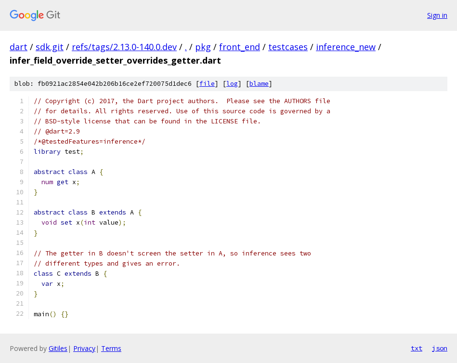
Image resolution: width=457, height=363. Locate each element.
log (232, 84)
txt (416, 348)
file (207, 84)
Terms (111, 348)
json (439, 348)
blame (259, 84)
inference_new (346, 47)
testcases (288, 47)
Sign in (437, 15)
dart (18, 47)
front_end (239, 47)
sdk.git (50, 47)
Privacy (84, 348)
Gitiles (58, 348)
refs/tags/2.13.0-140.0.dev (124, 47)
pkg (203, 47)
